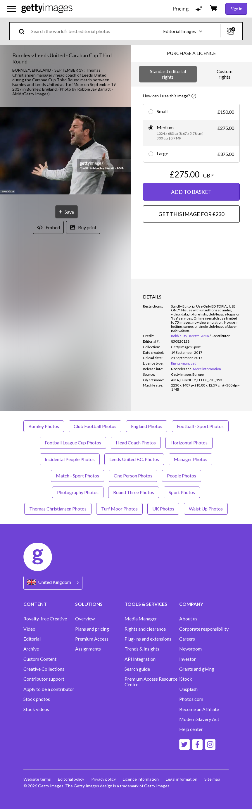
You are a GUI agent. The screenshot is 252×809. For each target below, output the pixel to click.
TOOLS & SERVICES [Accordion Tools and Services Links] (146, 604)
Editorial (32, 638)
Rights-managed (183, 363)
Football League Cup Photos (73, 442)
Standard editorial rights (168, 73)
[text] (87, 31)
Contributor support (43, 679)
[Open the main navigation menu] (11, 9)
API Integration (140, 659)
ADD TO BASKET (191, 192)
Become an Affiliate (199, 709)
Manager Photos (190, 459)
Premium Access (91, 638)
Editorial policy (71, 779)
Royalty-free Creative (45, 618)
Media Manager (141, 618)
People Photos (181, 475)
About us (188, 618)
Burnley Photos (43, 426)
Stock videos (36, 709)
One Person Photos (133, 475)
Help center (191, 729)
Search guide (137, 669)
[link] (181, 369)
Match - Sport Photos (77, 475)
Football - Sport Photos (200, 426)
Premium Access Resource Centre (151, 681)
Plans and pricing (92, 629)
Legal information (181, 779)
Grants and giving (196, 669)
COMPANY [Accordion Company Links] (191, 604)
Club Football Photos (95, 426)
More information (207, 369)
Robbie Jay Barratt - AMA (190, 336)
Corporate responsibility (204, 629)
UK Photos (163, 508)
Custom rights (224, 73)
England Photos (146, 426)
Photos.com (191, 699)
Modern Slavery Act (199, 719)
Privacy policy (103, 779)
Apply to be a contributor (48, 689)
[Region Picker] (52, 582)
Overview (85, 618)
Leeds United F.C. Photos (134, 459)
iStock (185, 679)
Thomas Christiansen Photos (58, 508)
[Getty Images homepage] (47, 9)
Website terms (37, 779)
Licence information (141, 779)
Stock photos (36, 699)
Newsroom (190, 648)
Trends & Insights (142, 648)
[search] (24, 31)
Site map (212, 779)
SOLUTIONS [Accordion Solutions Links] (89, 604)
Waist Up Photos (206, 508)
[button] (65, 151)
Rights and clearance (145, 629)
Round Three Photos (133, 492)
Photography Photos (78, 492)
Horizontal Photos (189, 442)
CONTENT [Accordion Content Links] (35, 604)
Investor (187, 659)
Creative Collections (43, 669)
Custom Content (39, 659)
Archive (31, 648)
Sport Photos (182, 492)
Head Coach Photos (136, 442)
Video (29, 629)
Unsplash (188, 689)
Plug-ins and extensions (148, 638)
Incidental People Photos (70, 459)
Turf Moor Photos (119, 508)
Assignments (88, 648)
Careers (187, 638)
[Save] (66, 211)
